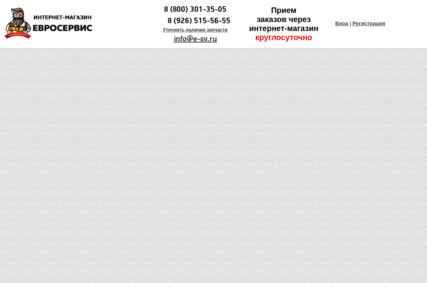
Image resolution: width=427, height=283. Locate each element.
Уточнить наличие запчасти (195, 30)
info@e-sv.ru (195, 39)
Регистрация (368, 23)
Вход (341, 23)
